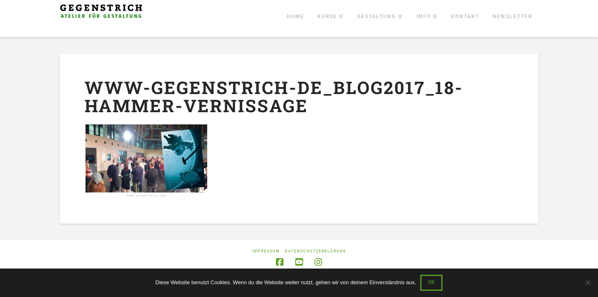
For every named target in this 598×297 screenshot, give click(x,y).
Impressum (266, 251)
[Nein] (588, 282)
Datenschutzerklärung (315, 251)
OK (431, 282)
